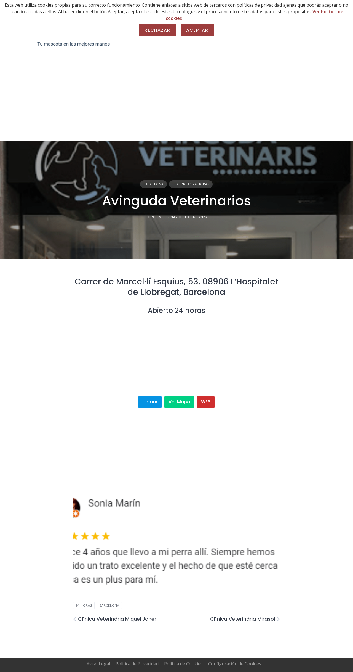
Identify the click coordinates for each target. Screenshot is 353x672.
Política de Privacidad (137, 664)
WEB (205, 402)
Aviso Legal (98, 664)
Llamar (149, 402)
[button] (81, 540)
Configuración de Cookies (234, 664)
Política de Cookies (183, 664)
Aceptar (197, 30)
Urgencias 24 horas (190, 184)
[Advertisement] (176, 99)
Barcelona (153, 184)
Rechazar (157, 30)
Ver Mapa (179, 402)
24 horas (84, 605)
